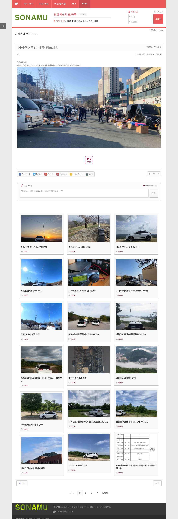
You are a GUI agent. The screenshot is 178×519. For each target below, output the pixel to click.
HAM (84, 3)
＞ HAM (160, 30)
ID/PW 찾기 (158, 12)
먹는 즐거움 (60, 3)
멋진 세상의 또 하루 (65, 14)
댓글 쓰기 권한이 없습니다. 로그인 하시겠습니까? (42, 189)
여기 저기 (28, 3)
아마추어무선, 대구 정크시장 (30, 47)
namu (20, 53)
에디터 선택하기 (150, 184)
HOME (153, 30)
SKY (74, 3)
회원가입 (133, 11)
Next (102, 490)
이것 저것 (43, 3)
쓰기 (157, 481)
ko (3, 25)
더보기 (83, 14)
